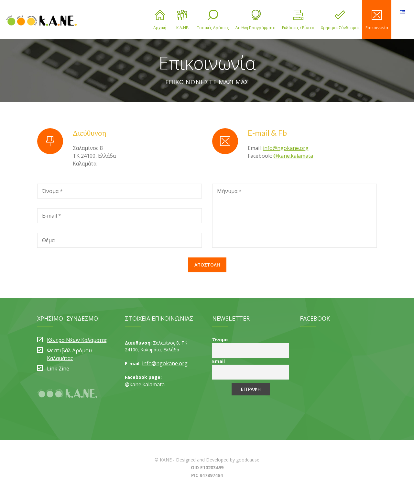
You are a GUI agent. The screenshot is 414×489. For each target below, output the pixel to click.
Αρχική (159, 20)
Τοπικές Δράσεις (213, 20)
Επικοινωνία (376, 20)
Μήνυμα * (229, 191)
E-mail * (51, 215)
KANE (166, 460)
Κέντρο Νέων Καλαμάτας (77, 340)
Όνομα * (52, 191)
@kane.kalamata (293, 155)
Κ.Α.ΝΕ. (182, 20)
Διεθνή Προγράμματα (255, 20)
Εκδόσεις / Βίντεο (298, 20)
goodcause (247, 460)
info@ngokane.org (286, 148)
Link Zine (58, 368)
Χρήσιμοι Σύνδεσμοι (340, 20)
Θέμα (48, 240)
